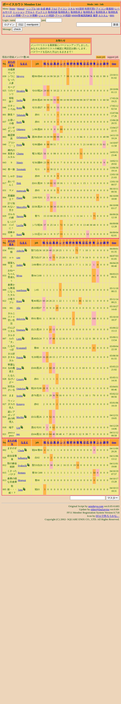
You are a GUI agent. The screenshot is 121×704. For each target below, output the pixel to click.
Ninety (20, 162)
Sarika (20, 100)
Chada (21, 450)
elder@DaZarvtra (100, 509)
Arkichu (20, 250)
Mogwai (22, 480)
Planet (19, 198)
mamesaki (21, 190)
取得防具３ (89, 12)
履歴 (95, 15)
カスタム (103, 15)
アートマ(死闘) (63, 15)
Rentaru (21, 472)
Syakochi (22, 465)
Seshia (20, 395)
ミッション (19, 12)
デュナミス (41, 12)
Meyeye (20, 76)
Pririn (19, 144)
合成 (42, 8)
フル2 (54, 8)
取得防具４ (102, 12)
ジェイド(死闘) (47, 15)
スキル (71, 8)
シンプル (31, 8)
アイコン (62, 8)
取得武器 (53, 12)
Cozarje (20, 379)
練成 (48, 8)
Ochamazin (22, 137)
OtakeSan (21, 388)
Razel (19, 234)
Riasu (19, 301)
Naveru (20, 216)
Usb (18, 427)
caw (18, 257)
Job (38, 8)
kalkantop (22, 458)
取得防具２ (77, 12)
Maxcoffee (22, 207)
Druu (19, 368)
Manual (20, 8)
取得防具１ (64, 12)
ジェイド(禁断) (13, 15)
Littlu (19, 339)
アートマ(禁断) (30, 15)
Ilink (19, 183)
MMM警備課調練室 (82, 15)
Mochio (20, 417)
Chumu (20, 153)
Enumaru (21, 329)
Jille (18, 308)
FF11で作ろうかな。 (107, 515)
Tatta (20, 489)
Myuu (19, 275)
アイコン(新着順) (105, 8)
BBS (112, 15)
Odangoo (21, 129)
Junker (20, 265)
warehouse (22, 290)
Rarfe (19, 122)
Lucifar (20, 225)
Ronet (19, 108)
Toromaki (21, 169)
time (114, 63)
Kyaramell (22, 348)
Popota (20, 357)
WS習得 (80, 8)
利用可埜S (90, 8)
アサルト (30, 12)
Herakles (21, 91)
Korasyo (21, 404)
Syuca (19, 176)
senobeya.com (95, 506)
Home (12, 8)
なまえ (23, 63)
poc (18, 434)
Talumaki (21, 115)
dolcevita (21, 319)
